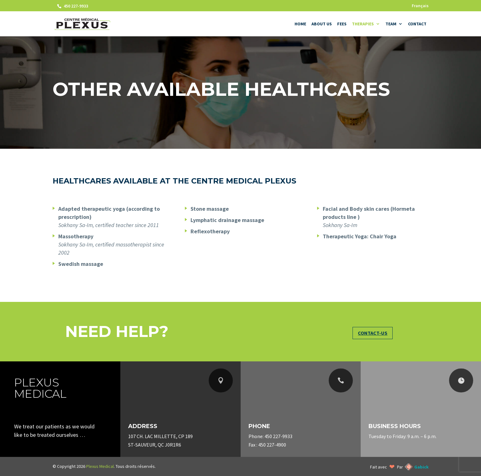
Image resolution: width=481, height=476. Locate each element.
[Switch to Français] (420, 7)
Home (300, 24)
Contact (417, 24)
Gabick (421, 467)
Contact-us (372, 333)
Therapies (363, 24)
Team (390, 24)
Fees (342, 24)
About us (321, 24)
